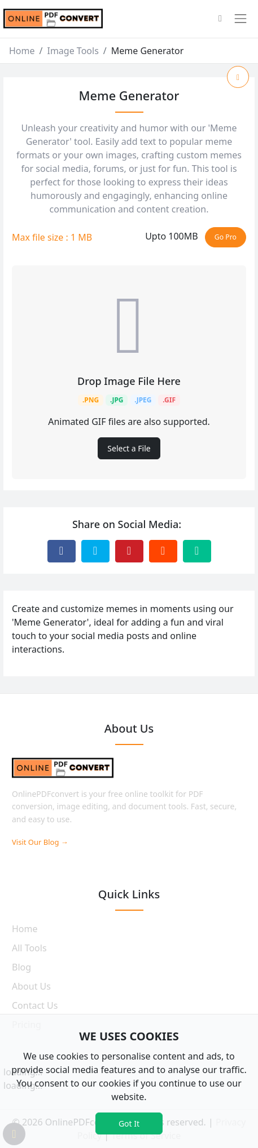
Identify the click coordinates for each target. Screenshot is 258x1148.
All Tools (29, 948)
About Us (31, 986)
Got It (129, 1123)
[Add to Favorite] (238, 77)
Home (22, 51)
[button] (220, 19)
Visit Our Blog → (40, 842)
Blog (21, 967)
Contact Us (35, 1005)
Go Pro (226, 237)
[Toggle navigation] (240, 18)
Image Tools (72, 51)
